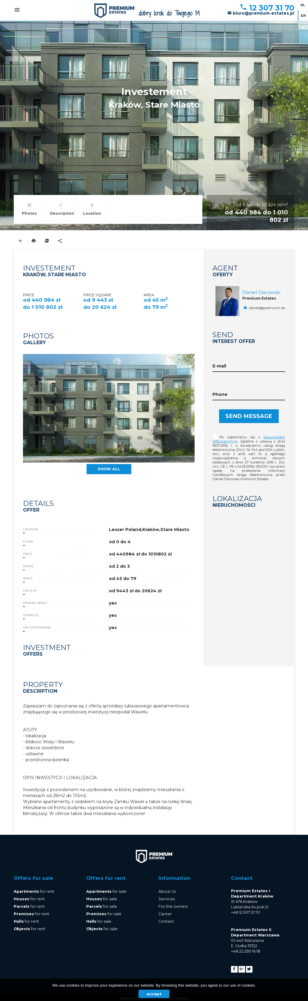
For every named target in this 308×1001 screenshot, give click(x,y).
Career (165, 914)
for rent (34, 891)
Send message (248, 416)
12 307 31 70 (267, 7)
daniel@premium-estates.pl (269, 308)
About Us (167, 891)
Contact (166, 921)
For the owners (173, 906)
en (303, 15)
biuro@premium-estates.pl (260, 13)
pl (303, 5)
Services (166, 899)
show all (109, 469)
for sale (106, 891)
